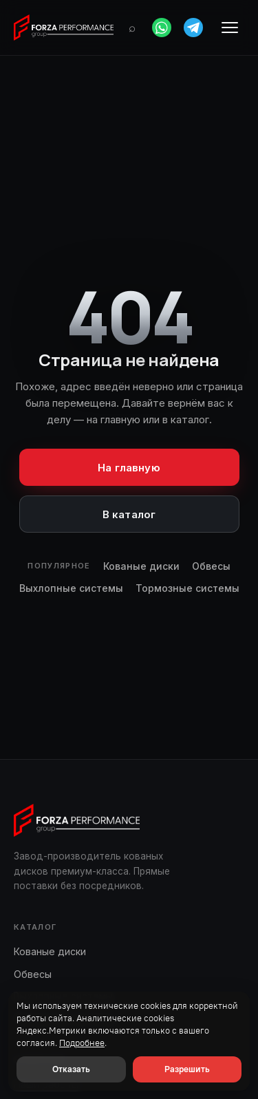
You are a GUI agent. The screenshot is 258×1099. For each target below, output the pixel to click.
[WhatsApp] (161, 27)
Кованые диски (141, 566)
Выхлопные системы (71, 588)
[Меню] (229, 27)
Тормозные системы (187, 588)
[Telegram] (193, 27)
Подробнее (82, 1043)
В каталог (129, 514)
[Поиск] (132, 27)
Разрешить (187, 1069)
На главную (129, 467)
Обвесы (211, 566)
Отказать (71, 1069)
